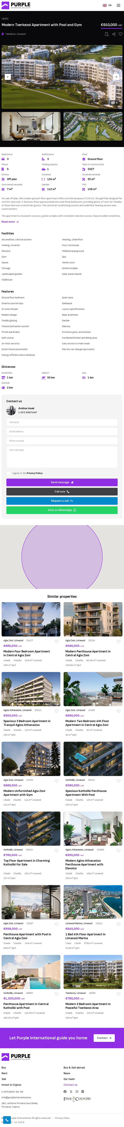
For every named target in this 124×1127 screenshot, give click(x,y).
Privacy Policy (35, 473)
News (67, 1073)
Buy (4, 1067)
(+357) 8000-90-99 (12, 1091)
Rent (4, 1073)
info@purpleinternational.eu (16, 1097)
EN (107, 5)
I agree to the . (27, 473)
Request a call (62, 501)
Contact (104, 1038)
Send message (62, 482)
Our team (69, 1079)
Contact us (70, 1084)
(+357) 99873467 (27, 412)
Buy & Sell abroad (74, 1067)
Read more (10, 221)
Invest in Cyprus (11, 1084)
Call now (62, 491)
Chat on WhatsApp (62, 510)
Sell (4, 1079)
